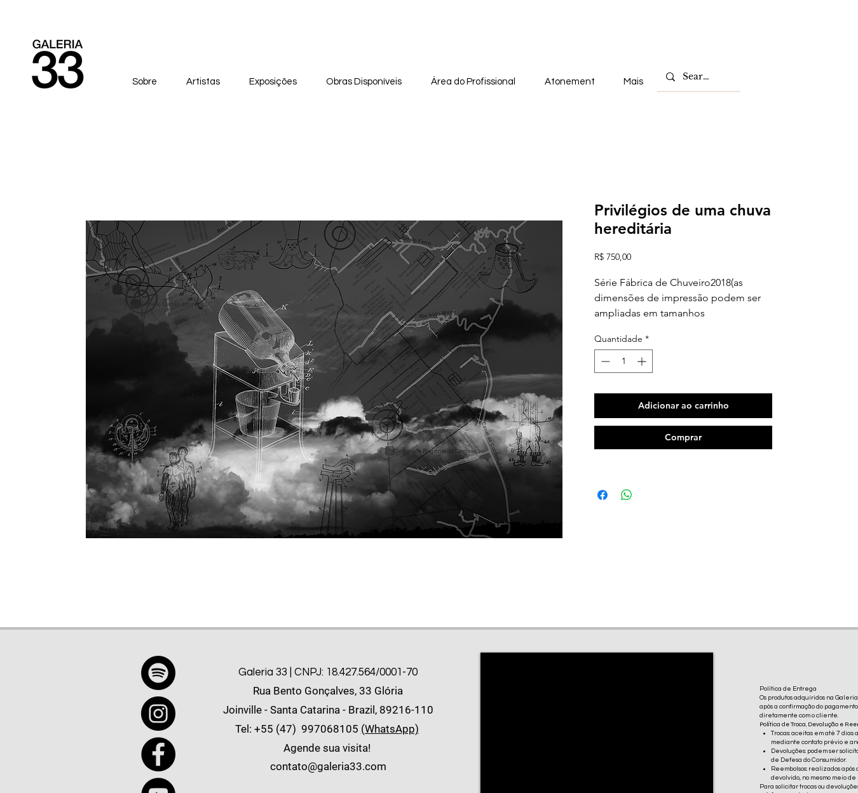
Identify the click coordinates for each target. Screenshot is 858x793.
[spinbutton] (623, 361)
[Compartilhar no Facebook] (602, 495)
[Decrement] (604, 361)
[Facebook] (158, 754)
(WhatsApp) (390, 728)
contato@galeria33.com (328, 766)
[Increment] (643, 361)
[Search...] (698, 77)
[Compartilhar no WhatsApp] (626, 495)
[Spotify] (158, 673)
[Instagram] (158, 713)
